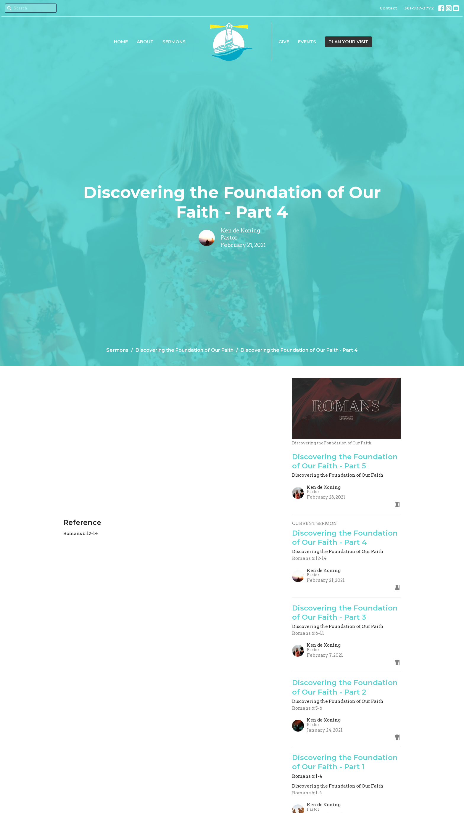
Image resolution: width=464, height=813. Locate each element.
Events (307, 41)
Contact (388, 8)
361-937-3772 (419, 8)
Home (121, 41)
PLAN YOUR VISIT (348, 41)
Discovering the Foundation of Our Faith (184, 350)
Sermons (174, 41)
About (145, 41)
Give (283, 41)
